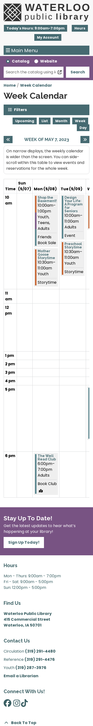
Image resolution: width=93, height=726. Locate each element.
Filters (20, 109)
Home (10, 85)
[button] (35, 28)
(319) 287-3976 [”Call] (30, 667)
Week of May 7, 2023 (46, 139)
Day (83, 127)
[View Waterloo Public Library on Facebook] (7, 704)
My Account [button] (48, 37)
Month (61, 121)
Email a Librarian (21, 676)
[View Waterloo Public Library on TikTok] (24, 704)
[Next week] (84, 139)
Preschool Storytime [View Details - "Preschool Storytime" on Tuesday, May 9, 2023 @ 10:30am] (73, 245)
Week (80, 121)
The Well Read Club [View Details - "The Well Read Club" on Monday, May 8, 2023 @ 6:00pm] (47, 457)
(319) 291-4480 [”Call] (40, 651)
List (45, 121)
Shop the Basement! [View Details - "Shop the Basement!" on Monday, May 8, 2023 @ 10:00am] (47, 199)
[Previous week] (8, 139)
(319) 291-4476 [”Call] (40, 659)
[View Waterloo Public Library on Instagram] (16, 704)
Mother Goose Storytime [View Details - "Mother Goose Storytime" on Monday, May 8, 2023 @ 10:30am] (46, 254)
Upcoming (24, 121)
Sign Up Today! (24, 542)
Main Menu (22, 50)
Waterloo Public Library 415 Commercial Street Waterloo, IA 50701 (28, 619)
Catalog (20, 61)
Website (48, 61)
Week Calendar (36, 85)
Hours (79, 28)
